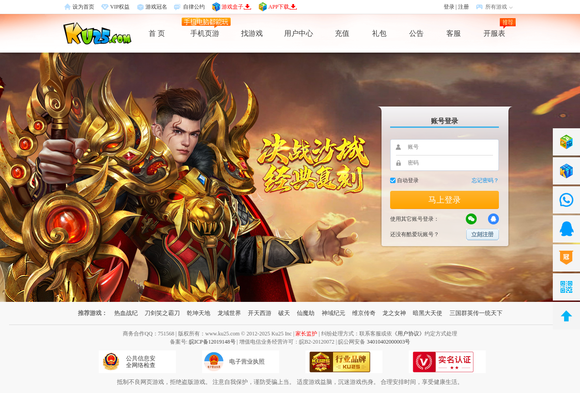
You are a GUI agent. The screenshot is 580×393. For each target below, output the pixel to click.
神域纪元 (333, 313)
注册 (463, 7)
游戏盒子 (236, 7)
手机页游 (204, 33)
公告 (416, 33)
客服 (453, 33)
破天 (284, 313)
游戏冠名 (156, 7)
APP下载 (282, 7)
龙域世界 (229, 313)
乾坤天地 (198, 313)
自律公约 (194, 7)
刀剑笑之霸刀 (162, 313)
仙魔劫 (305, 313)
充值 (342, 33)
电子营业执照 (247, 361)
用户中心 (298, 33)
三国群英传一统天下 (476, 313)
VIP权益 (120, 7)
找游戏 (252, 33)
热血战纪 (126, 313)
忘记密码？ (485, 180)
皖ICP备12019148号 (212, 342)
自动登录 (408, 180)
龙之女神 (394, 313)
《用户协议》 (408, 333)
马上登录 (444, 199)
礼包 (379, 33)
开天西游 (259, 313)
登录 (449, 7)
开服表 (494, 33)
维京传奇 (364, 313)
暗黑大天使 (427, 313)
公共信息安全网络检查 (140, 362)
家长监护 (306, 333)
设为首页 (83, 7)
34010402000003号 (388, 342)
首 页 (157, 33)
